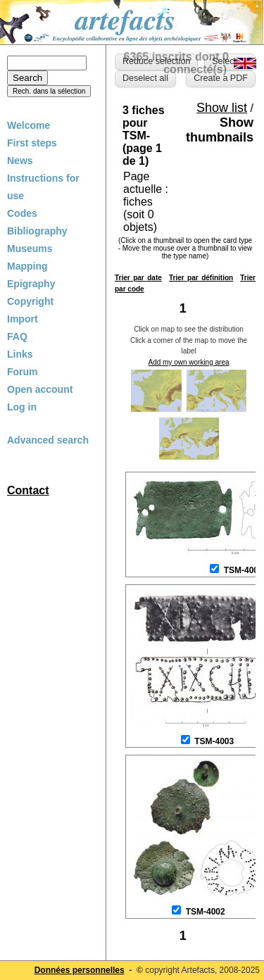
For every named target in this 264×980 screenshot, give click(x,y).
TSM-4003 (214, 741)
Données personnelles (79, 970)
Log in (22, 407)
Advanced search (48, 440)
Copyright (30, 301)
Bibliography (37, 231)
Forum (22, 371)
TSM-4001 (243, 570)
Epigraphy (31, 283)
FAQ (17, 336)
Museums (30, 248)
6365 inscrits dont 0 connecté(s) (176, 63)
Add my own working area (188, 362)
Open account (40, 389)
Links (20, 354)
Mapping (27, 266)
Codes (22, 213)
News (20, 160)
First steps (32, 143)
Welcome (28, 125)
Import (22, 319)
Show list (221, 108)
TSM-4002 (205, 912)
